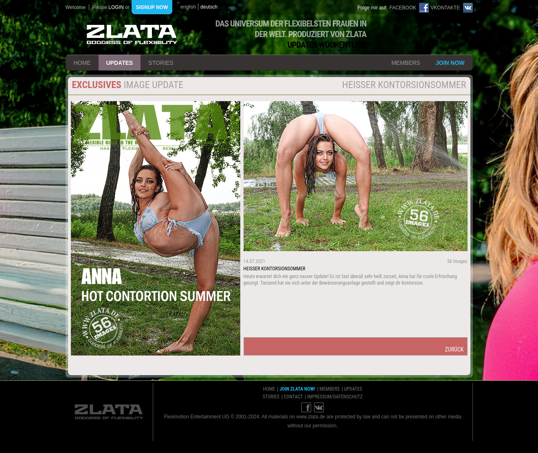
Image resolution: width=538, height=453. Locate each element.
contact (293, 397)
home (82, 63)
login (115, 7)
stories (160, 63)
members (405, 63)
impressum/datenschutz (334, 397)
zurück (454, 349)
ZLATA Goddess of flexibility (132, 34)
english (188, 7)
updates (119, 63)
